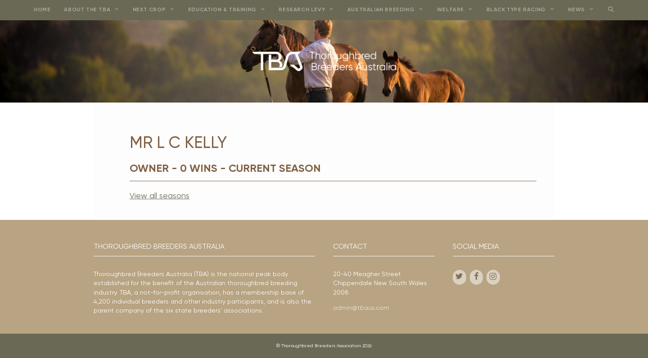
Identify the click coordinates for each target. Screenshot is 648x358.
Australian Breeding (388, 10)
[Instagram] (493, 277)
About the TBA (95, 10)
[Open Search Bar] (610, 10)
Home (42, 10)
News (584, 10)
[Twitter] (459, 277)
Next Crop (157, 10)
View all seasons (159, 196)
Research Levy (309, 10)
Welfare (458, 10)
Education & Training (230, 10)
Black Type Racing (524, 10)
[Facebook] (476, 277)
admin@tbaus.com (361, 308)
